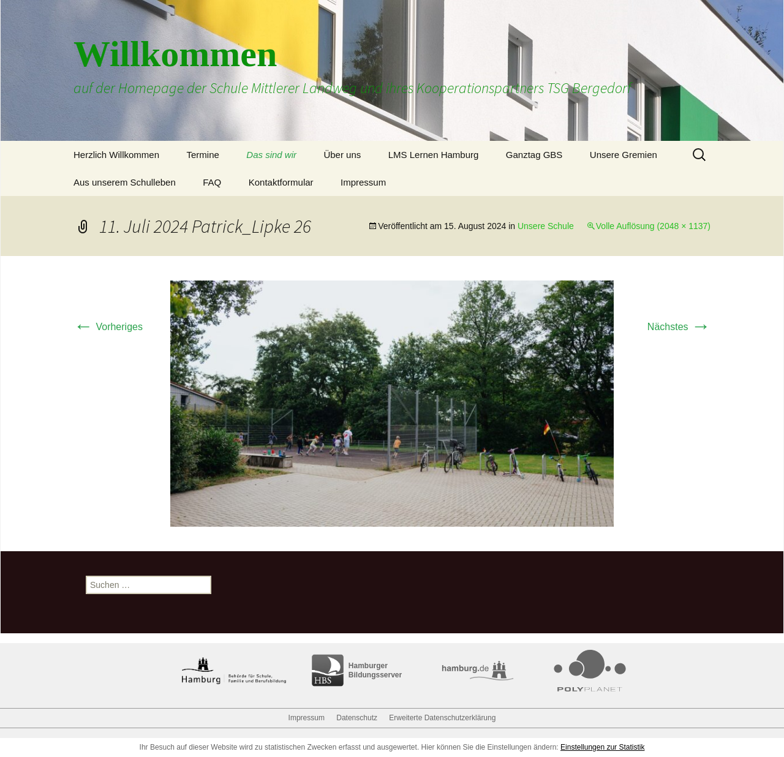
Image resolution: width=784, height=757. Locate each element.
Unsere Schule (546, 226)
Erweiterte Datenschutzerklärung (442, 718)
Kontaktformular (281, 182)
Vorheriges (108, 327)
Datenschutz (356, 718)
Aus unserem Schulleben (125, 182)
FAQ (212, 182)
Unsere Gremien (623, 154)
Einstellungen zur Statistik (602, 747)
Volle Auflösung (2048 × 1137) (653, 226)
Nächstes (678, 327)
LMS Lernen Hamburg (433, 154)
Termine (202, 154)
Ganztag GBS (534, 154)
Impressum (363, 182)
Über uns (342, 154)
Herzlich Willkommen (116, 154)
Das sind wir (271, 154)
